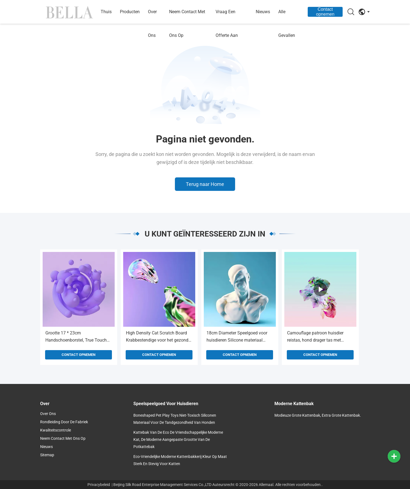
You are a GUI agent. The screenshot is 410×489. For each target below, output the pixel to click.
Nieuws (46, 446)
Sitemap (47, 455)
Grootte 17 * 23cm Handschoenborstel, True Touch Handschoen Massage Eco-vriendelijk (76, 337)
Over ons (152, 23)
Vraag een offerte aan (227, 23)
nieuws (263, 11)
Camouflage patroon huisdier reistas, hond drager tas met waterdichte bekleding (315, 337)
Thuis (106, 11)
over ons (48, 413)
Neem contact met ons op (187, 23)
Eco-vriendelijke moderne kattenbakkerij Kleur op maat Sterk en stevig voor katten (180, 460)
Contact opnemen (325, 12)
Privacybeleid (98, 484)
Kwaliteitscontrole (55, 430)
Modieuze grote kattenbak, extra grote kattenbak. (317, 415)
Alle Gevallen (286, 23)
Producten (130, 11)
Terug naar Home (205, 184)
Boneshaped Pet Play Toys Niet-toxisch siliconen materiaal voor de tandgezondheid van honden (174, 419)
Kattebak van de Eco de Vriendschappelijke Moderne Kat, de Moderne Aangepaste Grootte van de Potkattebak (178, 439)
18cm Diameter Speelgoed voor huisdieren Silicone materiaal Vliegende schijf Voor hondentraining (237, 337)
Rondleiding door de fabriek (64, 422)
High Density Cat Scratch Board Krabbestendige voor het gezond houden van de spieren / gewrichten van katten (157, 337)
